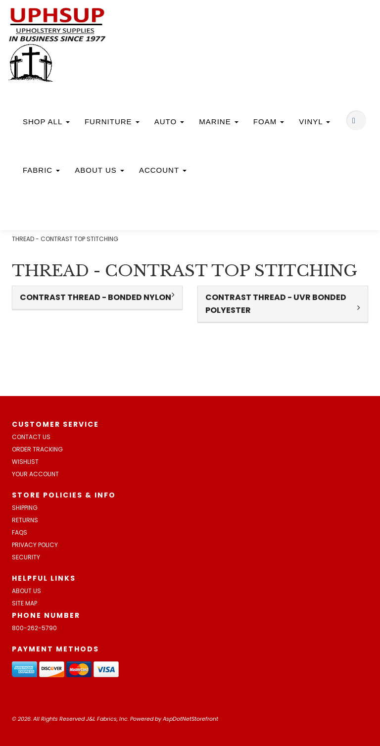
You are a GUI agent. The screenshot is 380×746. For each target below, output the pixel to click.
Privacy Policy (35, 545)
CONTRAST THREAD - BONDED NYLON (95, 297)
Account (163, 170)
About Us (99, 170)
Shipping (25, 507)
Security (26, 557)
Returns (25, 520)
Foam (269, 121)
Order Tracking (37, 449)
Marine (218, 121)
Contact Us (31, 437)
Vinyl (314, 121)
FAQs (19, 532)
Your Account (35, 474)
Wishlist (25, 461)
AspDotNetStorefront (190, 719)
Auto (169, 121)
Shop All (46, 121)
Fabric (41, 170)
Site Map (24, 603)
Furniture (112, 121)
